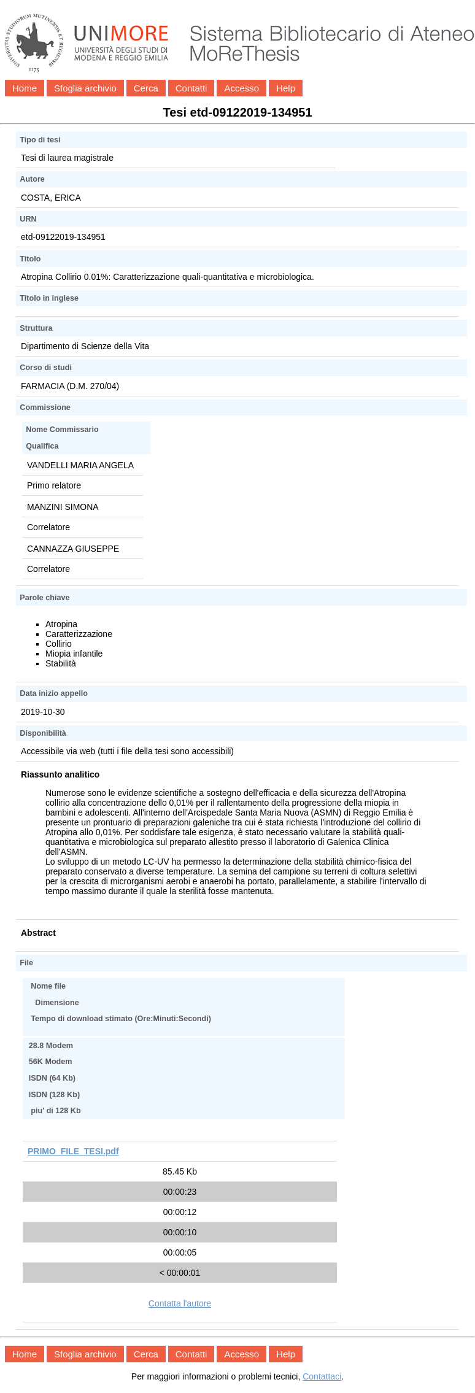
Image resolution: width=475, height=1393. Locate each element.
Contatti (191, 88)
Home (24, 88)
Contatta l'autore (180, 1303)
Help (285, 88)
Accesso (241, 88)
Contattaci (322, 1376)
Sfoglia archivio (85, 88)
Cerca (146, 88)
